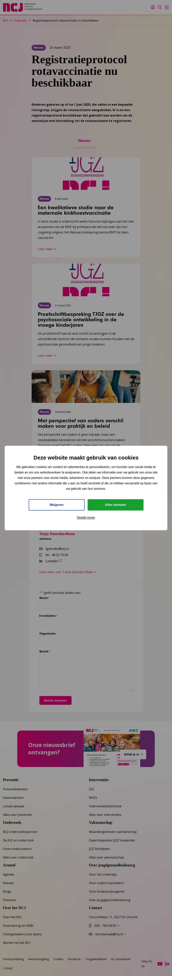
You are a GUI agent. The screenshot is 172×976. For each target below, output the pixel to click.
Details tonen (86, 517)
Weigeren (57, 504)
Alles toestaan (115, 504)
